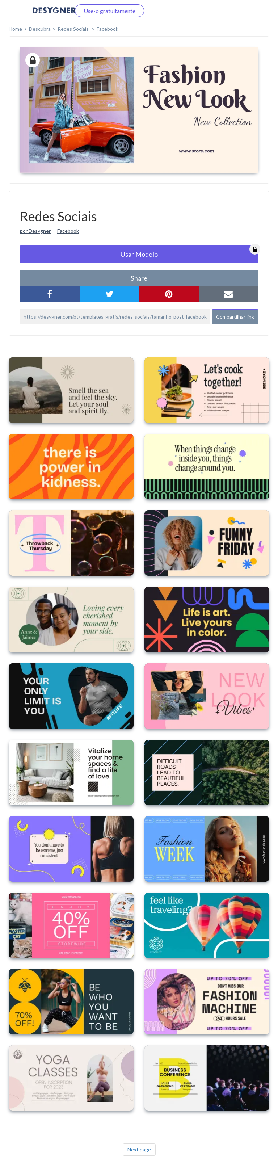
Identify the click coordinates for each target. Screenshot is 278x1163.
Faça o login (47, 11)
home (15, 29)
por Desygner (35, 231)
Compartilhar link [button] (235, 317)
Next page (139, 1149)
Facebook (107, 29)
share (139, 278)
